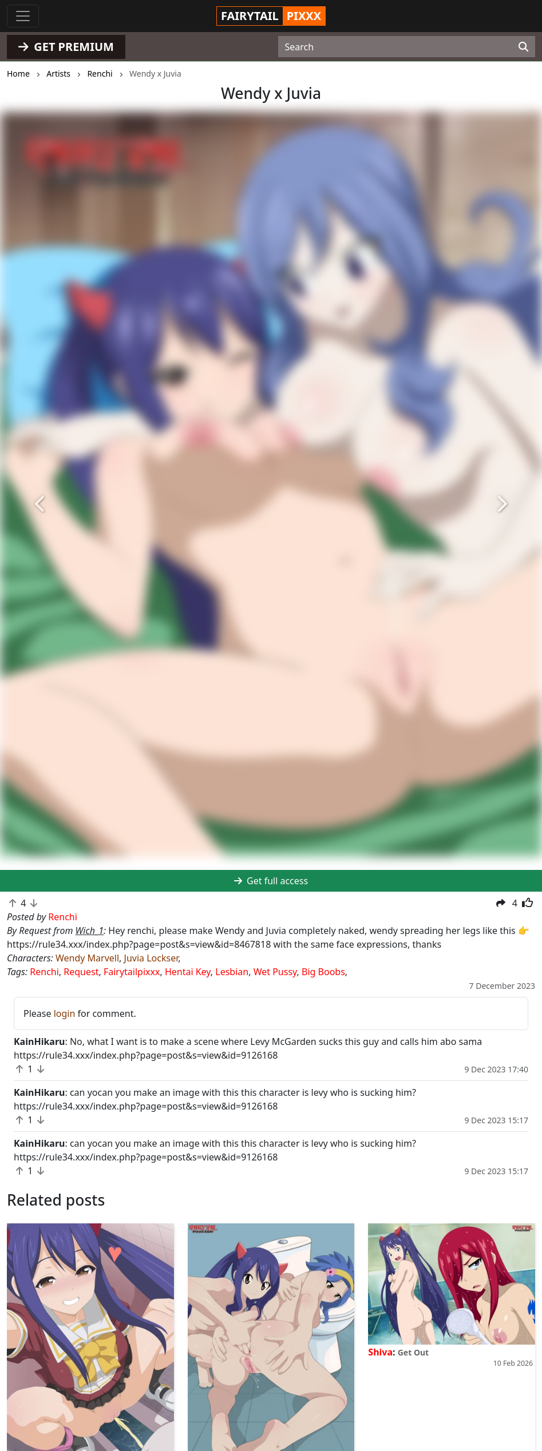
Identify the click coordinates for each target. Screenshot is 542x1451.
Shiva (380, 1352)
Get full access (271, 880)
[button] (40, 504)
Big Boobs (323, 971)
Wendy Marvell (87, 958)
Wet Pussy (275, 971)
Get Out (413, 1352)
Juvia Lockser (151, 958)
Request (81, 971)
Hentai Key (188, 971)
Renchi (44, 971)
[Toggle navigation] (23, 16)
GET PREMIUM (66, 46)
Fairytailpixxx (132, 971)
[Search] (523, 47)
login (65, 1013)
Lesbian (231, 971)
